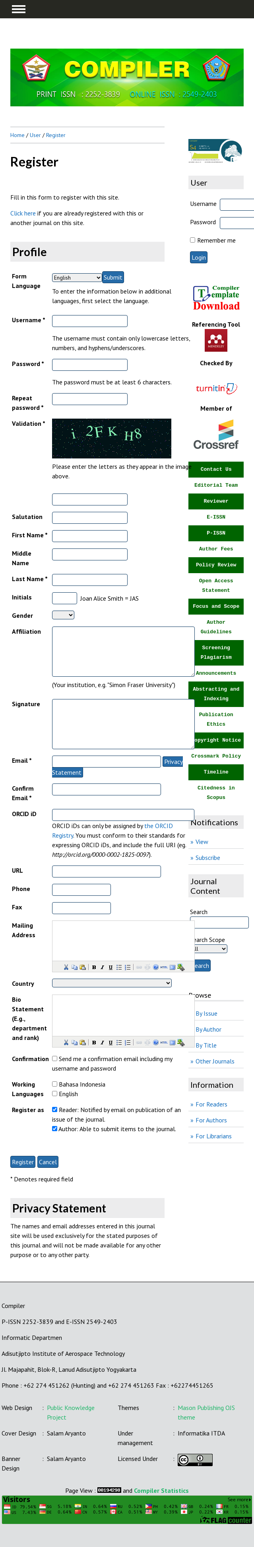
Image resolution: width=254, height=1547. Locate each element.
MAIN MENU (18, 9)
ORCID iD (24, 814)
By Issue (206, 1013)
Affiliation (26, 631)
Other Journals (215, 1061)
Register (56, 135)
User (35, 135)
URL (17, 870)
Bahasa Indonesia (82, 1084)
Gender (22, 615)
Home (17, 135)
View (202, 842)
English (68, 1094)
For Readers (211, 1104)
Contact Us (216, 469)
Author (67, 1129)
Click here (23, 213)
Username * (28, 320)
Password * (28, 364)
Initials (22, 597)
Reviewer (216, 501)
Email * (22, 760)
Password (203, 222)
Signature (26, 704)
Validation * (28, 423)
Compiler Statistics (161, 1490)
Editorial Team (216, 485)
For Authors (211, 1120)
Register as (28, 1110)
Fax (17, 907)
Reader (68, 1110)
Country (23, 983)
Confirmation (30, 1059)
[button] (66, 967)
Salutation (27, 517)
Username (203, 204)
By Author (208, 1029)
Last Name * (30, 579)
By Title (206, 1045)
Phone (21, 889)
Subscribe (208, 858)
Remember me (216, 240)
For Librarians (214, 1136)
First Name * (30, 535)
